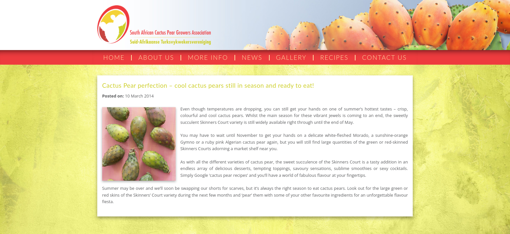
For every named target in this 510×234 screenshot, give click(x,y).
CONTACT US (384, 57)
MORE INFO (208, 57)
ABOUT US (156, 57)
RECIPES (334, 57)
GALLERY (291, 57)
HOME (114, 57)
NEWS (252, 57)
